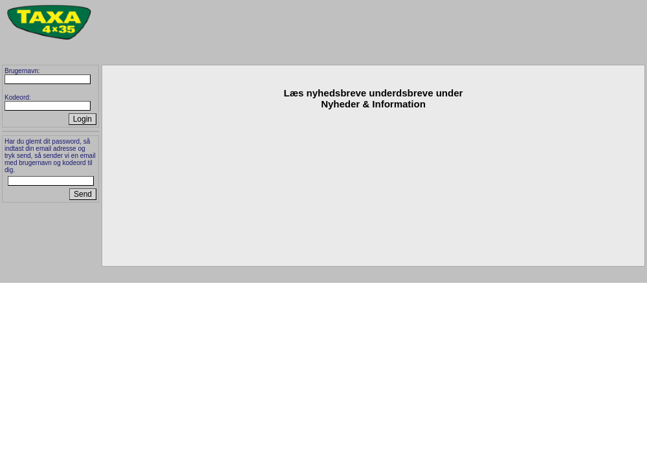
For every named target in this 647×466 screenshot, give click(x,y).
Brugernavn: (22, 70)
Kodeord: (18, 97)
